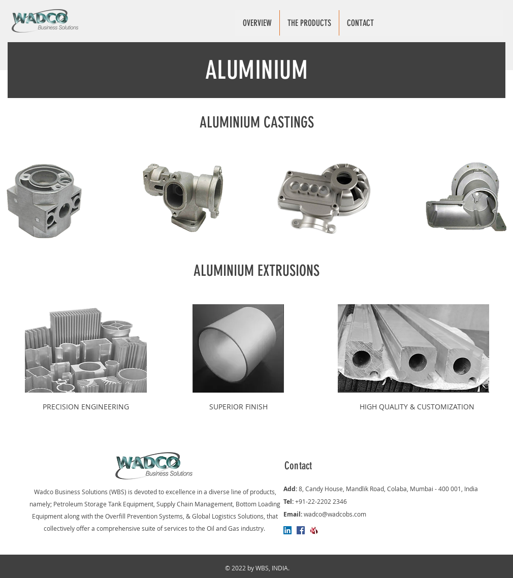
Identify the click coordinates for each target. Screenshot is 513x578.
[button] (309, 23)
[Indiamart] (314, 530)
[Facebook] (301, 530)
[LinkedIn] (287, 530)
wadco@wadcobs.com (335, 514)
